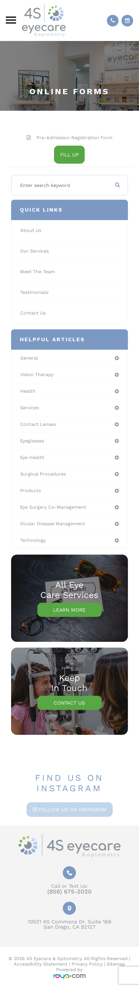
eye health (32, 457)
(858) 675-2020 (69, 891)
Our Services (34, 251)
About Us (30, 230)
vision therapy (36, 374)
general (29, 358)
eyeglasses (32, 441)
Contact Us (33, 313)
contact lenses (38, 424)
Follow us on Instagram (73, 809)
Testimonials (34, 292)
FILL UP (69, 155)
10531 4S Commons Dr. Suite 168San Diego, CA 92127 (69, 924)
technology (33, 540)
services (29, 407)
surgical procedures (43, 474)
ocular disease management (52, 523)
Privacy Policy (87, 964)
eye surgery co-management (53, 507)
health (27, 391)
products (30, 490)
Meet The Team (37, 271)
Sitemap (116, 964)
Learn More (69, 610)
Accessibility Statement (40, 964)
